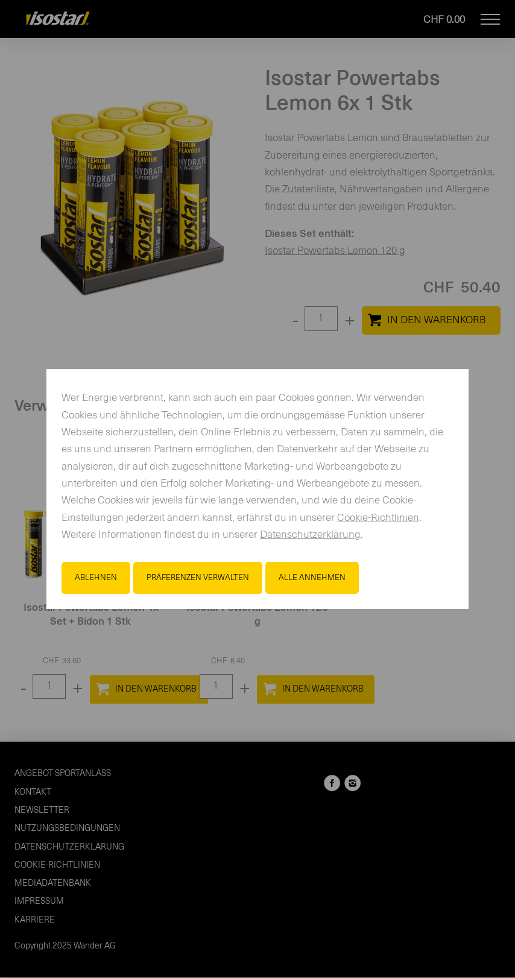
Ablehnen (96, 577)
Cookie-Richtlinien (378, 518)
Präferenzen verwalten (198, 577)
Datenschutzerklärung (310, 535)
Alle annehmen (312, 577)
